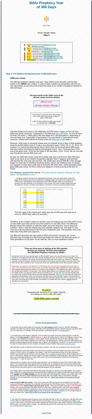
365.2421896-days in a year (53, 56)
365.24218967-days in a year (53, 58)
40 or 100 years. (62, 133)
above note (27, 410)
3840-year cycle (51, 60)
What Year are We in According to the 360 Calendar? (43, 396)
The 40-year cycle (47, 51)
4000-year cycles (58, 139)
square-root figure (55, 358)
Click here (59, 278)
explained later (64, 334)
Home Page (46, 417)
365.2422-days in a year (52, 55)
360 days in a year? (38, 46)
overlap (23, 366)
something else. (70, 348)
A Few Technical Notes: (46, 327)
